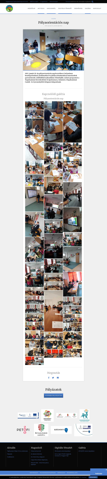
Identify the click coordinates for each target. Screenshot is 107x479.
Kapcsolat (97, 8)
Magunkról (51, 11)
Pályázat (9, 454)
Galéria (88, 11)
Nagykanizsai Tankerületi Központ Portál (17, 1)
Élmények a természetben (62, 451)
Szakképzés (10, 457)
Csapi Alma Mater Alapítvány (39, 460)
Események (78, 8)
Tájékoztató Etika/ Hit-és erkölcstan (17, 451)
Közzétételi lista (72, 472)
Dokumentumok (36, 451)
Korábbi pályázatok (53, 395)
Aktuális (41, 11)
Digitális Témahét (65, 11)
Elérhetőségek (54, 1)
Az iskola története (36, 454)
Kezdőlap (31, 8)
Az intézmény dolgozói (37, 457)
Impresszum (61, 472)
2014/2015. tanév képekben (86, 451)
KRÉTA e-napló (34, 1)
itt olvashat (83, 477)
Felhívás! (98, 474)
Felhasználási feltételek (48, 472)
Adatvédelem (34, 472)
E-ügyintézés (43, 1)
